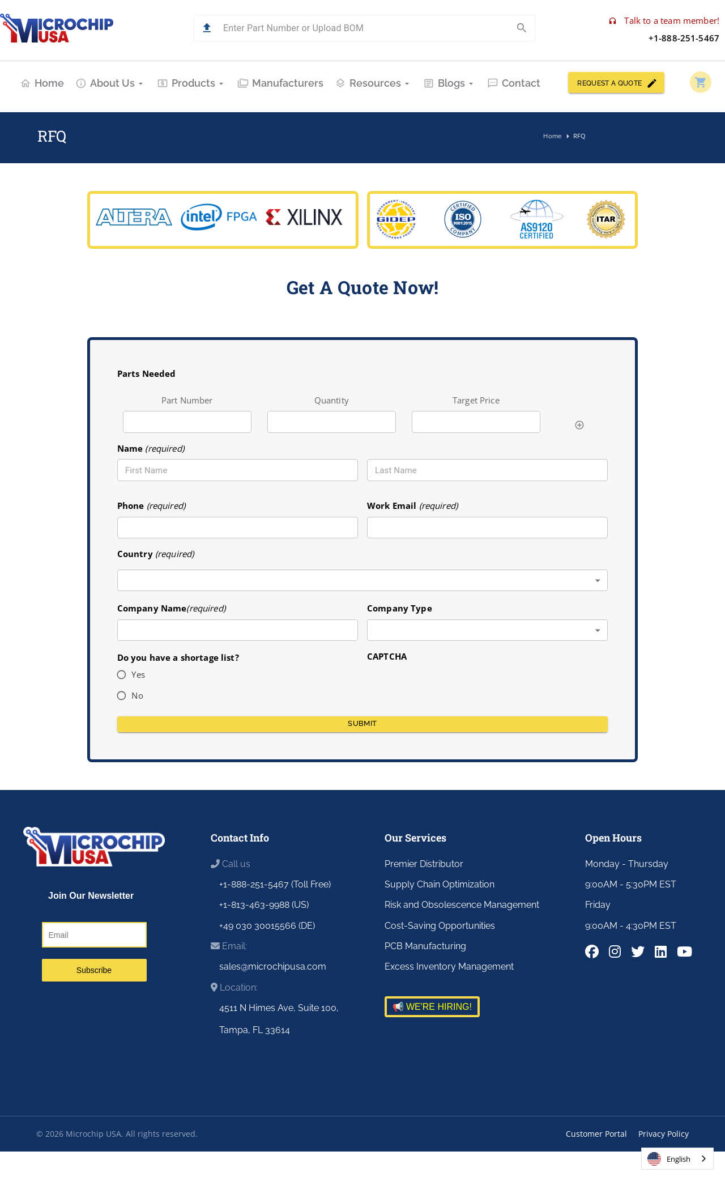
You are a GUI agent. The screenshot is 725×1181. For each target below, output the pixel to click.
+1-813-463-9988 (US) (264, 904)
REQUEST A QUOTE (616, 82)
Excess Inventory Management (449, 966)
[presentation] (453, 685)
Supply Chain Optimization (439, 884)
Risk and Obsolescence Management (462, 904)
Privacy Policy (663, 1133)
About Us (110, 83)
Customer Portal (596, 1133)
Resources (373, 83)
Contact (513, 83)
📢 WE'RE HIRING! (432, 1007)
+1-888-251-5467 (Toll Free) (275, 884)
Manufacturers (280, 83)
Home (42, 83)
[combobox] (362, 581)
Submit (362, 724)
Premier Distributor (424, 864)
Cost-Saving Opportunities (440, 925)
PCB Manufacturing (425, 946)
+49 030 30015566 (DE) (267, 925)
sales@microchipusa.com (272, 966)
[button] (207, 28)
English (668, 1159)
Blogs (449, 83)
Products (191, 83)
